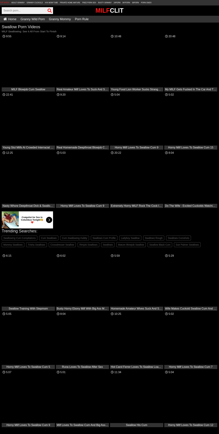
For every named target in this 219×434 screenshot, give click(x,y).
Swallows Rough (154, 238)
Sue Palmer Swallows (187, 244)
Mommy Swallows (13, 244)
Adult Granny (18, 3)
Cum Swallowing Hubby (74, 238)
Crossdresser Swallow (62, 244)
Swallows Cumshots (178, 238)
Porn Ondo (146, 3)
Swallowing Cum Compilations (19, 238)
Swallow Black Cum (159, 244)
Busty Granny (105, 3)
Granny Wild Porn (33, 19)
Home (9, 19)
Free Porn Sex (89, 3)
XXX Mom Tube (51, 3)
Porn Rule (82, 19)
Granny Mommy (60, 19)
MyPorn (126, 3)
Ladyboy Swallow (130, 238)
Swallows (108, 244)
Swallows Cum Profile (104, 238)
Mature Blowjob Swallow (131, 244)
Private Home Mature (70, 3)
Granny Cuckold (35, 3)
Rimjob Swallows (88, 244)
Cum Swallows (49, 238)
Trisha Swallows (36, 244)
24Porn (117, 3)
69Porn (135, 3)
